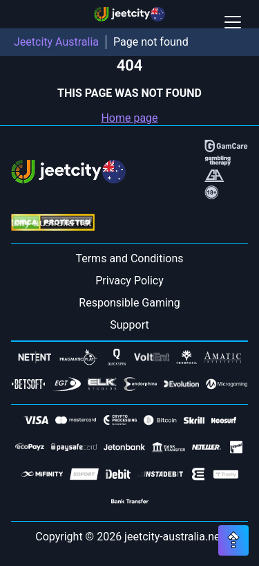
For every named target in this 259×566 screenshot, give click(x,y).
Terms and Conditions (129, 258)
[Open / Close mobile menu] (233, 22)
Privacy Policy (129, 280)
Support (129, 324)
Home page (129, 118)
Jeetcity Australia (56, 41)
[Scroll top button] (233, 540)
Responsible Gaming (129, 302)
